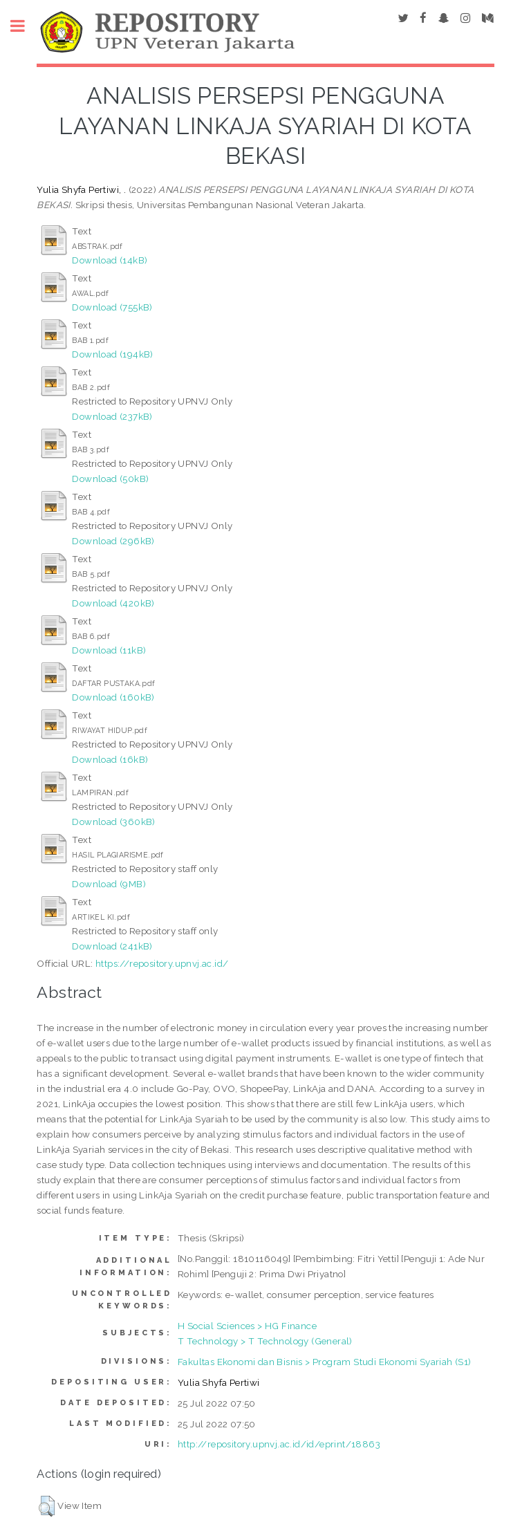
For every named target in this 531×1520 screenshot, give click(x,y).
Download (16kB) (110, 759)
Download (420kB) (113, 603)
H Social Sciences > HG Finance (247, 1325)
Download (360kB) (113, 821)
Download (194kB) (112, 354)
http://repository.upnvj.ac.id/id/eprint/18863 (279, 1443)
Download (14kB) (109, 260)
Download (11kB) (109, 650)
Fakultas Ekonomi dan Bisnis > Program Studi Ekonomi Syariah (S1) (325, 1361)
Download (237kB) (112, 416)
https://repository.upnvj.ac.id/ (161, 963)
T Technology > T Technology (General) (265, 1340)
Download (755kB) (112, 307)
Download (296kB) (113, 540)
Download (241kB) (112, 946)
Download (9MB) (109, 883)
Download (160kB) (113, 697)
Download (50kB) (110, 478)
